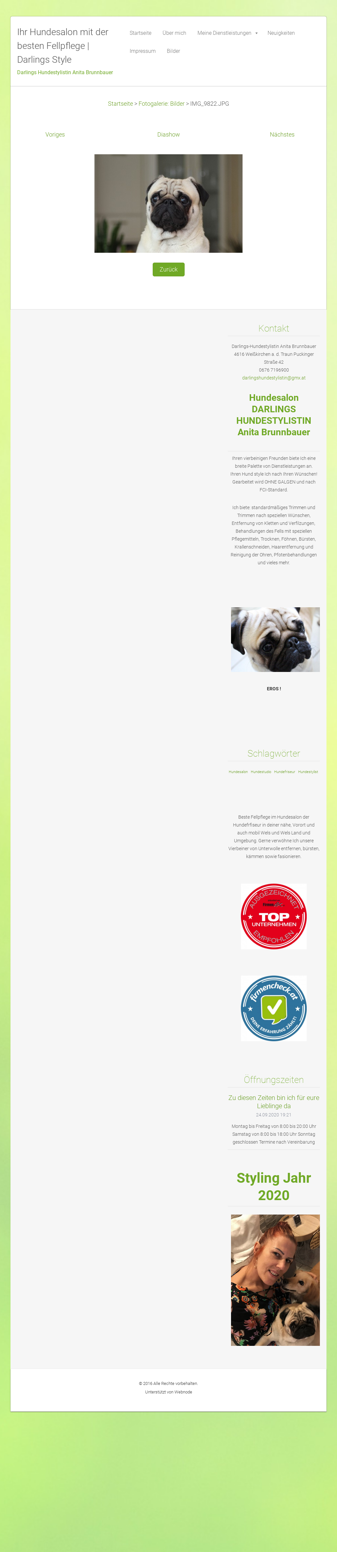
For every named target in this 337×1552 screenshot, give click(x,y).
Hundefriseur (284, 772)
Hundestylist (308, 772)
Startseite (120, 103)
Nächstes (282, 134)
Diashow (168, 134)
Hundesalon (238, 772)
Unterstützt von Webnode (168, 1392)
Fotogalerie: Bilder (162, 103)
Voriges (55, 134)
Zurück (169, 269)
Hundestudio (261, 772)
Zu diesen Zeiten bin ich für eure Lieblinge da (273, 1102)
